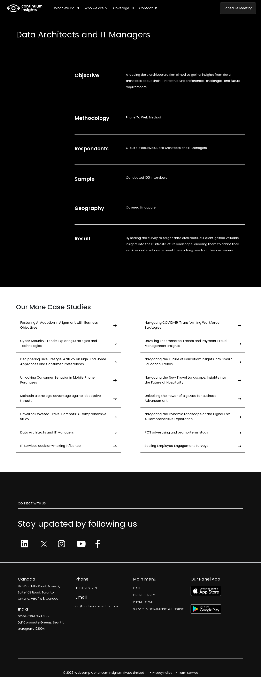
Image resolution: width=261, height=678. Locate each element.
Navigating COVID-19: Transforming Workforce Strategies (193, 325)
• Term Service (187, 673)
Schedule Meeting (238, 8)
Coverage (123, 8)
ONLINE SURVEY (144, 595)
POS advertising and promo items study (193, 433)
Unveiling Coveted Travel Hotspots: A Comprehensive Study (68, 417)
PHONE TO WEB (143, 602)
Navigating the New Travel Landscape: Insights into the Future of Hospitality (193, 380)
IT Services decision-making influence (68, 446)
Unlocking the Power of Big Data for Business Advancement (193, 399)
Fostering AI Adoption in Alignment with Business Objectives (68, 325)
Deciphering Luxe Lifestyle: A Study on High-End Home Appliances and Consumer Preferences (68, 362)
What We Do (65, 8)
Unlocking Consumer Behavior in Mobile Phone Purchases (68, 380)
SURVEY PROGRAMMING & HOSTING (158, 609)
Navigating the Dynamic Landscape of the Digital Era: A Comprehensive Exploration (193, 417)
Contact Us (151, 8)
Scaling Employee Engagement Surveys (193, 446)
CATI (136, 588)
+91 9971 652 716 (87, 588)
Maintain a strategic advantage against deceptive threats (68, 399)
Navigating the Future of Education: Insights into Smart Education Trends (193, 362)
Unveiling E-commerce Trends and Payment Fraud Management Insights (193, 344)
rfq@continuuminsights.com (96, 607)
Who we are (95, 8)
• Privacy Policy (161, 673)
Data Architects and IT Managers (68, 433)
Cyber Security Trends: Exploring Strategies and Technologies (68, 344)
